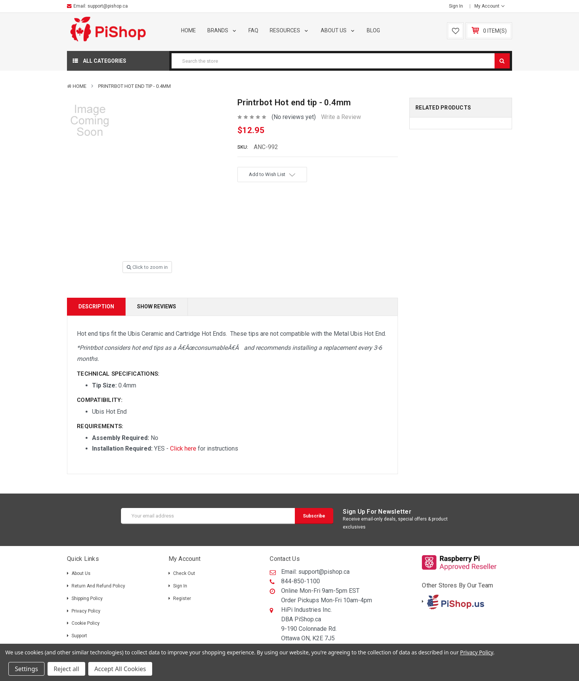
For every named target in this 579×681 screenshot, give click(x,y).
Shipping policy (87, 598)
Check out (184, 573)
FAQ (253, 30)
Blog (373, 30)
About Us (338, 30)
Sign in (456, 6)
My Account (489, 6)
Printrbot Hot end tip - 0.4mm (134, 86)
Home (188, 30)
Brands (222, 30)
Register (182, 598)
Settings (26, 669)
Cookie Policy (86, 623)
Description (96, 306)
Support (79, 635)
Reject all (66, 669)
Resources (289, 30)
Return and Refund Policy (98, 586)
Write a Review (341, 117)
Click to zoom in (147, 267)
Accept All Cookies (120, 669)
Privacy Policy (86, 611)
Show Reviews (156, 306)
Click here (183, 448)
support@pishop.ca (107, 6)
